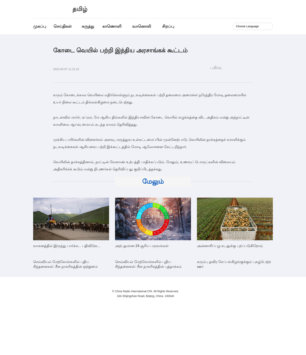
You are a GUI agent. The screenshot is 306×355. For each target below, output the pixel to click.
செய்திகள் (63, 26)
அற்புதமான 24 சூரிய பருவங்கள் (142, 246)
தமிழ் (80, 9)
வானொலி (141, 26)
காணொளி (112, 26)
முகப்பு (39, 26)
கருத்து (88, 26)
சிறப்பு (168, 26)
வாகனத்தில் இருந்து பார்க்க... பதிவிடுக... (66, 246)
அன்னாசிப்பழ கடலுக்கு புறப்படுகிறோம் (230, 246)
